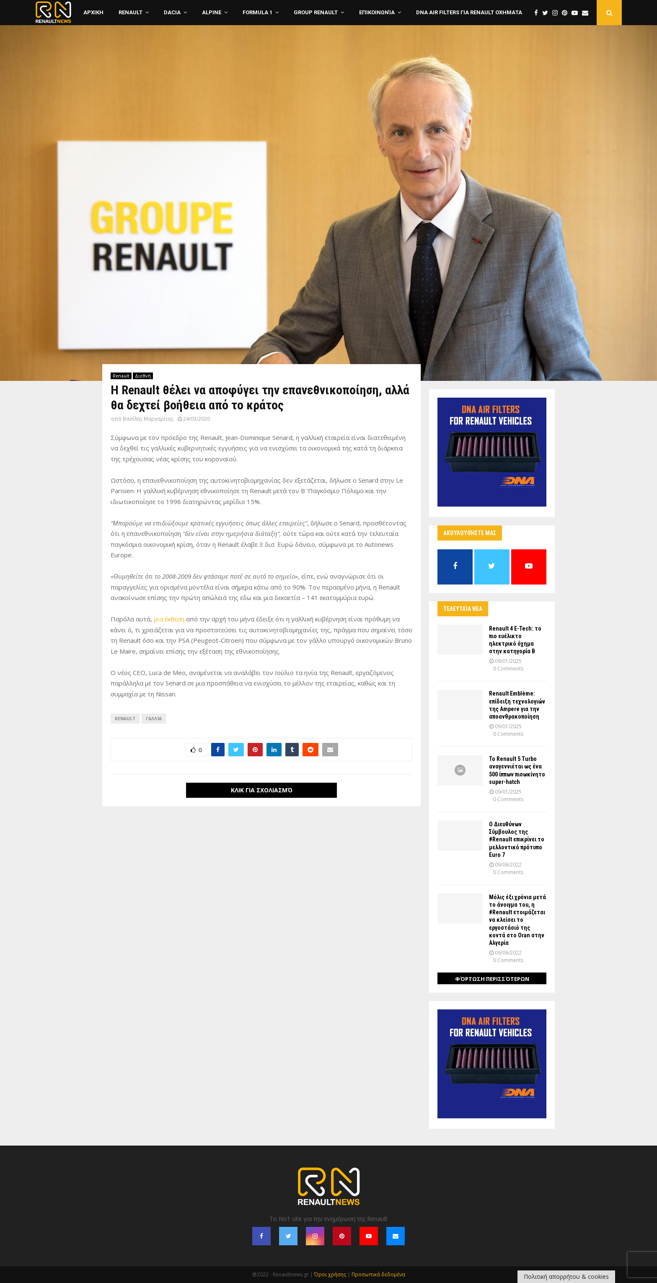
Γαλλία (154, 719)
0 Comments (508, 668)
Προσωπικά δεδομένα (378, 1274)
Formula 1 (257, 12)
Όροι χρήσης (330, 1274)
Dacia (172, 12)
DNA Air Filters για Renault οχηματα (469, 12)
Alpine (211, 12)
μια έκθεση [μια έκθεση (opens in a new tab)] (169, 619)
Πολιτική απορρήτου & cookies (566, 1276)
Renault (130, 12)
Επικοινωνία (377, 12)
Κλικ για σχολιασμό (261, 790)
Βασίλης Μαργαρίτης (148, 418)
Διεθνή (143, 376)
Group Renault (316, 12)
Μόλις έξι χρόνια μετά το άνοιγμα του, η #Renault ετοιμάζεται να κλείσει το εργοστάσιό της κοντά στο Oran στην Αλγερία (517, 920)
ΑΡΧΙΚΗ (93, 12)
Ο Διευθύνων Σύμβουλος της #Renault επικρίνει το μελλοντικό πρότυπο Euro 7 (516, 839)
